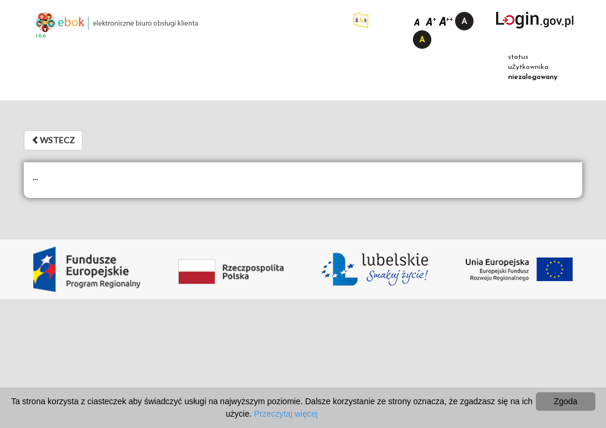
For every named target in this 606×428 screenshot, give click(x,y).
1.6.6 (41, 36)
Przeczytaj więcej (286, 413)
